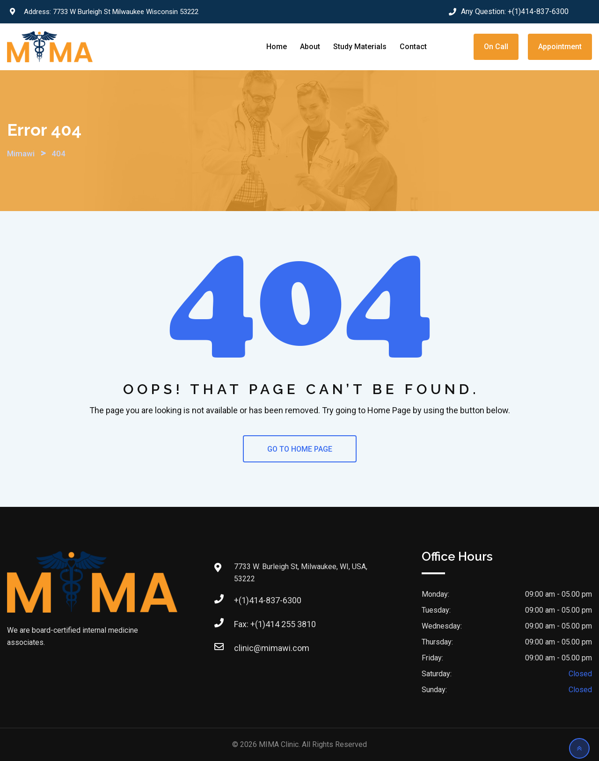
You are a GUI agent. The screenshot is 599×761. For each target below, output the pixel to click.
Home (276, 46)
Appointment (560, 46)
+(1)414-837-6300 (538, 11)
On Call (496, 46)
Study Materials (360, 46)
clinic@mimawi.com (271, 648)
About (310, 46)
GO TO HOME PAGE (299, 449)
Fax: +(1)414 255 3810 (275, 624)
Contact (413, 46)
